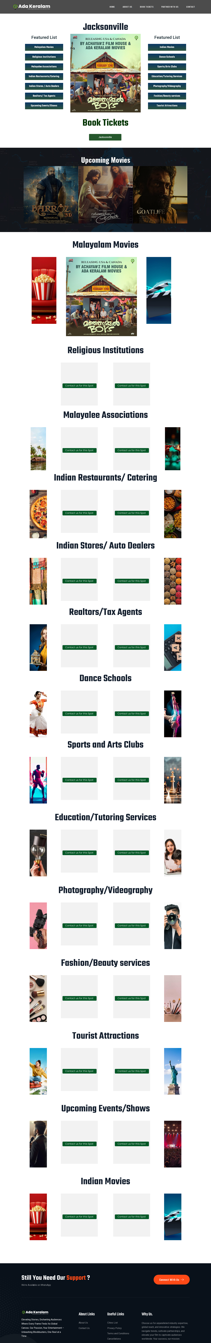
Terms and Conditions (118, 1333)
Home (112, 6)
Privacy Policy (114, 1328)
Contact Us (84, 1328)
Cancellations (114, 1338)
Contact (190, 6)
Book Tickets (146, 6)
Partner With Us (169, 6)
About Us (127, 6)
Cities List (112, 1322)
